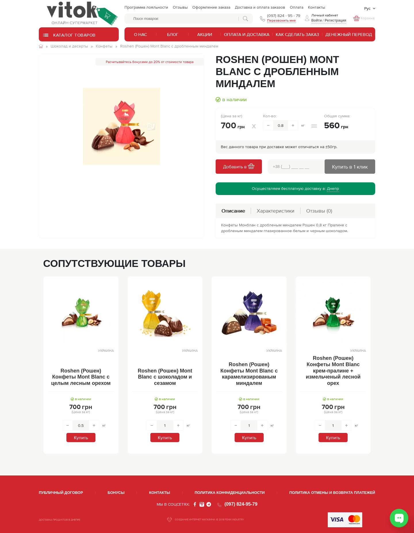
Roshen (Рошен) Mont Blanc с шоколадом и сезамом (165, 377)
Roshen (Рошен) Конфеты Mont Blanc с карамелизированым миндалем (249, 374)
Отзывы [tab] (319, 211)
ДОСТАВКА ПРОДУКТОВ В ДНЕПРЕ (59, 519)
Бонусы (116, 492)
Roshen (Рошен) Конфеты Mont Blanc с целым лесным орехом (81, 377)
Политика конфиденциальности (230, 492)
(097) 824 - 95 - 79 (283, 16)
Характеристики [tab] (275, 211)
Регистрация (335, 20)
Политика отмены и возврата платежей (332, 492)
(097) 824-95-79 (241, 504)
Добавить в (238, 167)
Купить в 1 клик (350, 167)
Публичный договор (61, 492)
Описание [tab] (233, 211)
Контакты (159, 492)
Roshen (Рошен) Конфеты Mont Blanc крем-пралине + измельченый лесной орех (333, 370)
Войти (316, 20)
